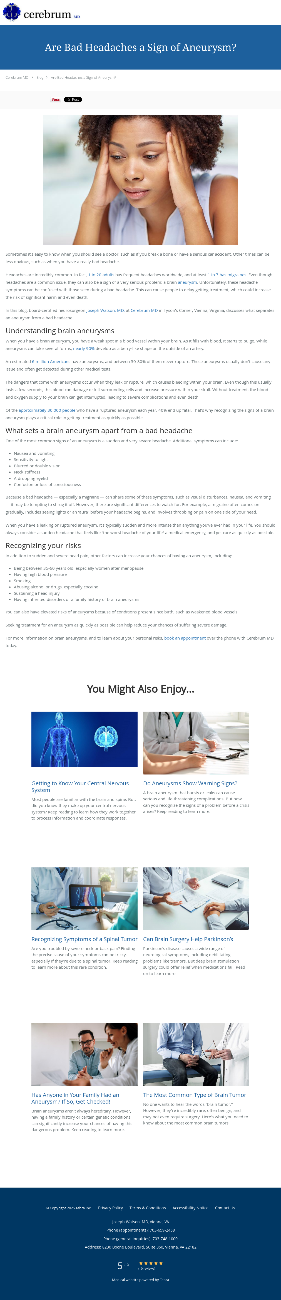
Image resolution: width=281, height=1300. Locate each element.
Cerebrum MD (17, 77)
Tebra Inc (83, 1207)
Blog (40, 77)
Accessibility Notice (190, 1207)
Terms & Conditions (148, 1207)
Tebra (164, 1279)
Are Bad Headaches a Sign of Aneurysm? (83, 77)
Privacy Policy (110, 1207)
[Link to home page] (40, 12)
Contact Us (225, 1207)
